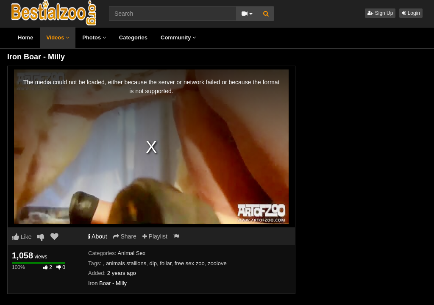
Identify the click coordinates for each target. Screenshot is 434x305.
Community (178, 37)
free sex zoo (190, 263)
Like (22, 236)
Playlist (154, 236)
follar (165, 263)
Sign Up (380, 13)
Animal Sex (131, 253)
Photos (94, 37)
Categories (133, 37)
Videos (57, 37)
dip (153, 263)
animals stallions (126, 263)
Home (25, 37)
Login (411, 13)
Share (124, 236)
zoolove (217, 263)
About (97, 236)
